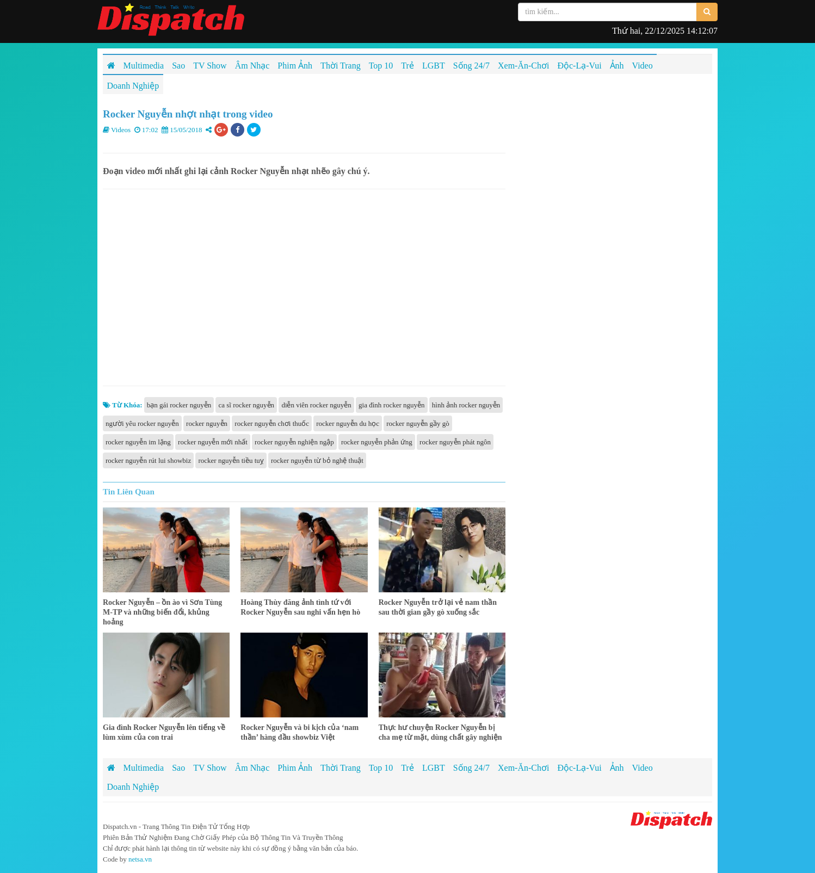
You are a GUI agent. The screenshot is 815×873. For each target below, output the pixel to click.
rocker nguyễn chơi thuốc (271, 423)
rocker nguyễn (206, 423)
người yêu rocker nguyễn (142, 423)
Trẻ (407, 767)
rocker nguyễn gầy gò (417, 423)
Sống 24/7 (471, 767)
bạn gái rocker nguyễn (179, 405)
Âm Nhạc (252, 767)
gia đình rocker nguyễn (391, 405)
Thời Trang (340, 767)
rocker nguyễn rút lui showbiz (148, 460)
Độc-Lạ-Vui (579, 767)
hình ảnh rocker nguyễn (466, 405)
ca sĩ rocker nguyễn (246, 405)
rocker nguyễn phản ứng (376, 442)
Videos (121, 130)
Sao (178, 767)
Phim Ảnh (294, 767)
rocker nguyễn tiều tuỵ (230, 460)
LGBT (433, 767)
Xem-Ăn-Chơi (523, 767)
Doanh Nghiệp (133, 786)
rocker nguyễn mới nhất (213, 442)
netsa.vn (140, 859)
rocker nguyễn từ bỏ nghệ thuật (317, 460)
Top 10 (381, 767)
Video (642, 767)
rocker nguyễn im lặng (138, 442)
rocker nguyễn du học (347, 423)
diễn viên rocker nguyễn (316, 405)
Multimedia (144, 767)
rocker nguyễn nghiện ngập (294, 442)
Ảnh (617, 767)
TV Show (210, 767)
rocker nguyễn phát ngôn (455, 442)
